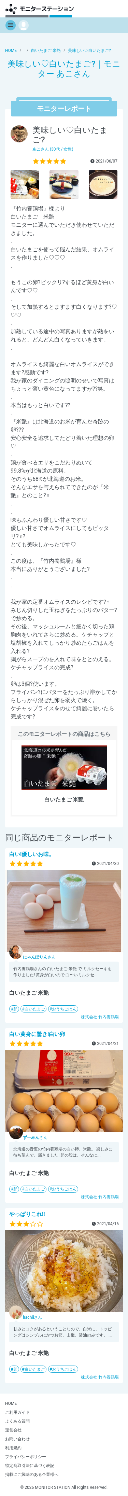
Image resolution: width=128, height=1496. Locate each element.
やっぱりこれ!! (27, 1214)
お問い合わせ (17, 1439)
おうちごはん (64, 1009)
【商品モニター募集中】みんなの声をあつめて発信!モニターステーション (39, 9)
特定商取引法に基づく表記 (29, 1465)
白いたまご (35, 1009)
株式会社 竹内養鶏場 (100, 1017)
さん (39, 957)
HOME (11, 1403)
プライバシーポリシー (25, 1456)
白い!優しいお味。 (31, 854)
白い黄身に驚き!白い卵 (37, 1034)
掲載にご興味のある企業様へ (31, 1474)
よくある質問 (17, 1421)
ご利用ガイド (17, 1412)
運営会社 (13, 1430)
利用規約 (13, 1447)
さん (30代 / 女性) (52, 149)
